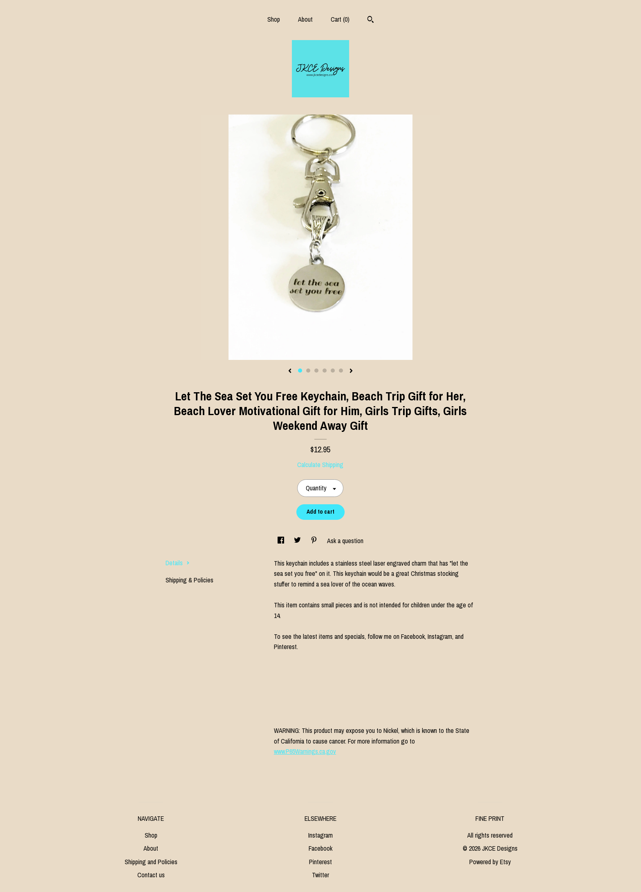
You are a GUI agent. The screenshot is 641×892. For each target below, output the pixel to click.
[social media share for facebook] (282, 540)
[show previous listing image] (290, 371)
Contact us (151, 874)
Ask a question (345, 540)
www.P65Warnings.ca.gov (305, 751)
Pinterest (320, 861)
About (305, 19)
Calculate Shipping (320, 464)
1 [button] (300, 370)
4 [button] (325, 370)
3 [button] (316, 370)
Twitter (320, 874)
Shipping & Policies (189, 579)
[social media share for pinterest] (315, 540)
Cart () (340, 19)
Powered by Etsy (490, 861)
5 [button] (333, 370)
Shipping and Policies (151, 861)
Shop (273, 19)
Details (178, 562)
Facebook (320, 848)
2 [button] (308, 370)
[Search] (371, 20)
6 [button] (341, 370)
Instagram (320, 835)
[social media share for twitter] (298, 540)
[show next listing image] (351, 371)
